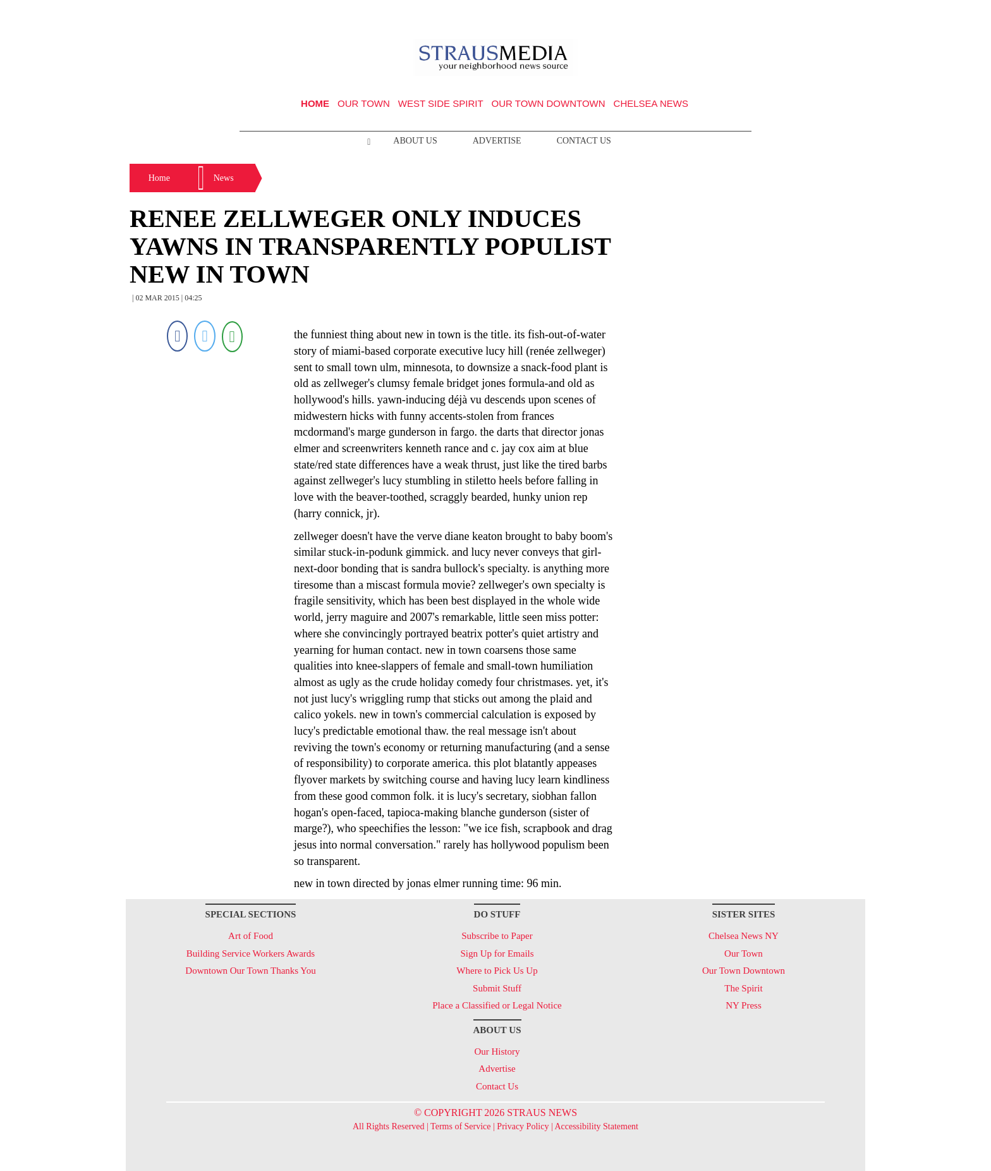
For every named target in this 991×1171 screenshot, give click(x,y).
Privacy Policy (523, 1126)
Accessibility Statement (596, 1126)
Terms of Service (460, 1126)
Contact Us (584, 140)
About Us (415, 140)
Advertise (497, 140)
